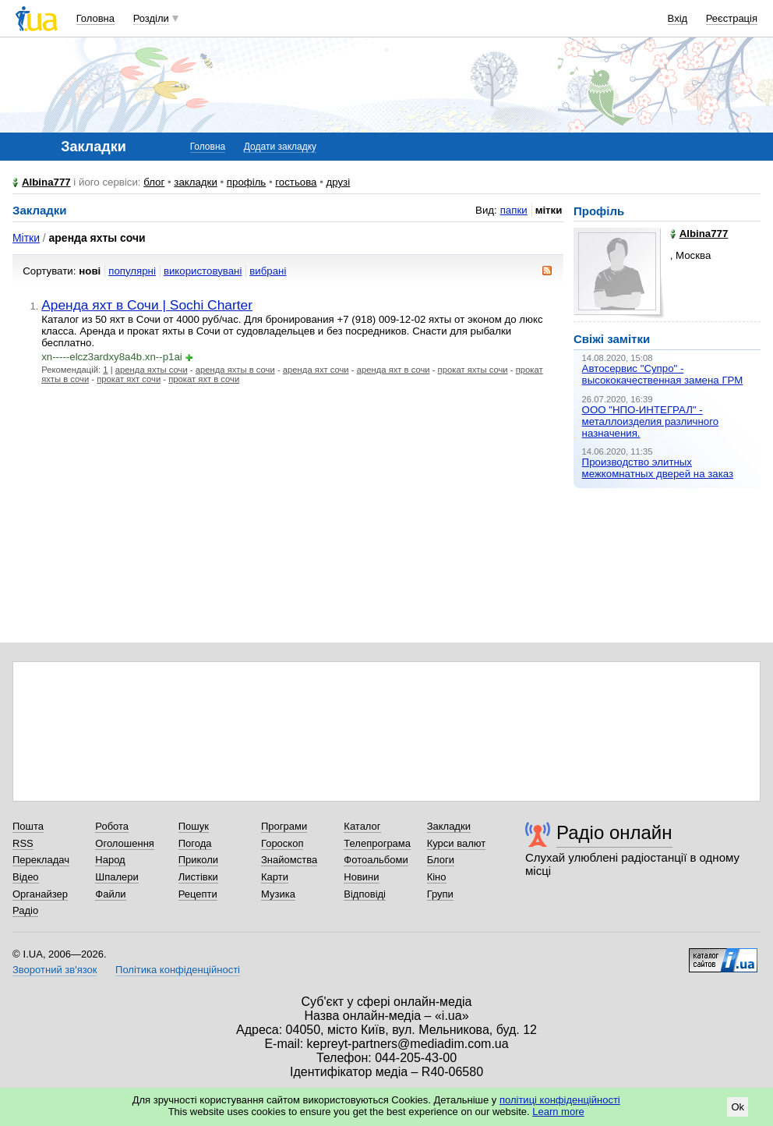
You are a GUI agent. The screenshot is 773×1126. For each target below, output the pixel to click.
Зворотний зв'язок (54, 970)
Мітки (26, 238)
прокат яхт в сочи (203, 379)
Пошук (193, 826)
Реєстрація (731, 18)
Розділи (151, 18)
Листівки (198, 877)
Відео (25, 877)
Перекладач (40, 860)
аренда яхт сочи (316, 369)
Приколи (198, 860)
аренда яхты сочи (151, 369)
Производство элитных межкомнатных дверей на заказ (657, 468)
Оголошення (124, 843)
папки (514, 210)
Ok (737, 1107)
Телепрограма (377, 843)
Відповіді (365, 894)
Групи (440, 894)
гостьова (295, 182)
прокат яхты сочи (473, 369)
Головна (95, 18)
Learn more (558, 1111)
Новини (361, 877)
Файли (110, 894)
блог (153, 182)
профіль (246, 182)
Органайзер (40, 894)
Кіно (437, 877)
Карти (274, 877)
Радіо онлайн (614, 832)
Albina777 (46, 182)
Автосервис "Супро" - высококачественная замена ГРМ (662, 374)
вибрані (267, 271)
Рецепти (197, 894)
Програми (284, 826)
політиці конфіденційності (559, 1100)
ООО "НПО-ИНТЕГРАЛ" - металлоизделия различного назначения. (650, 421)
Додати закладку (280, 146)
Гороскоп (282, 843)
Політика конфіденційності (177, 970)
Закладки (449, 826)
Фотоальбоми (376, 860)
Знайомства (289, 860)
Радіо (25, 910)
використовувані (203, 271)
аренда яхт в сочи (393, 369)
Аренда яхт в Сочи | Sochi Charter (146, 305)
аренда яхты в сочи (235, 369)
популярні (132, 271)
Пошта (28, 826)
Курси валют (456, 843)
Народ (110, 860)
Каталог (362, 826)
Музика (278, 894)
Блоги (440, 860)
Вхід (678, 18)
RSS (23, 843)
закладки (195, 182)
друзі (338, 182)
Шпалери (117, 877)
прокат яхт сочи (129, 379)
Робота (112, 826)
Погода (195, 843)
